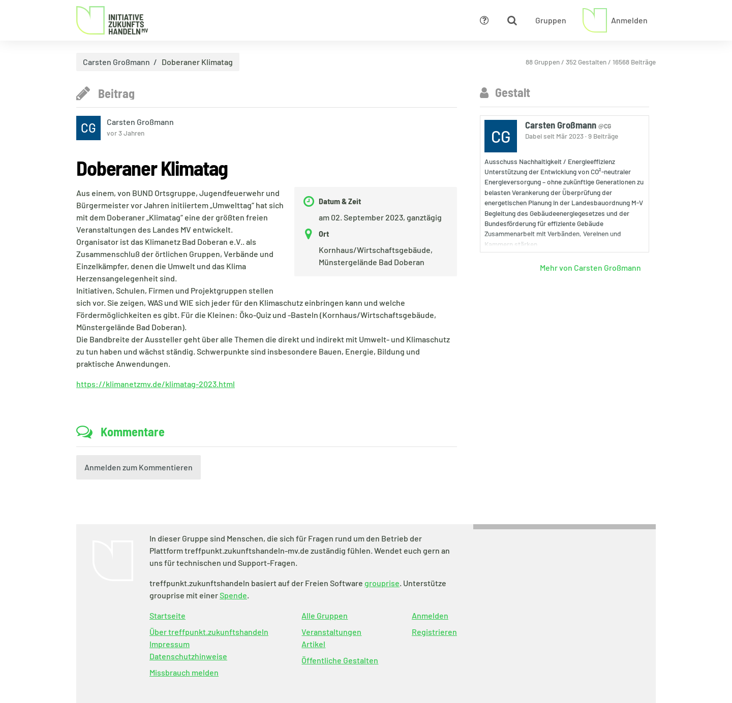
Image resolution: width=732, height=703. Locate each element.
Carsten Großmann (116, 62)
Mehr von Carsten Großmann (590, 267)
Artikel (313, 644)
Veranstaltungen (331, 631)
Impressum (169, 644)
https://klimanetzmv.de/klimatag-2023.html (155, 384)
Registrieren (434, 631)
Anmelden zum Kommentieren (138, 467)
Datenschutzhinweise (188, 656)
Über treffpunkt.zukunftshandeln (208, 631)
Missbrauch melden (184, 672)
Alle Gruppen (324, 615)
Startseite (167, 615)
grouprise (382, 583)
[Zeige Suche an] (512, 20)
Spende (233, 595)
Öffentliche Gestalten (339, 660)
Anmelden (430, 615)
